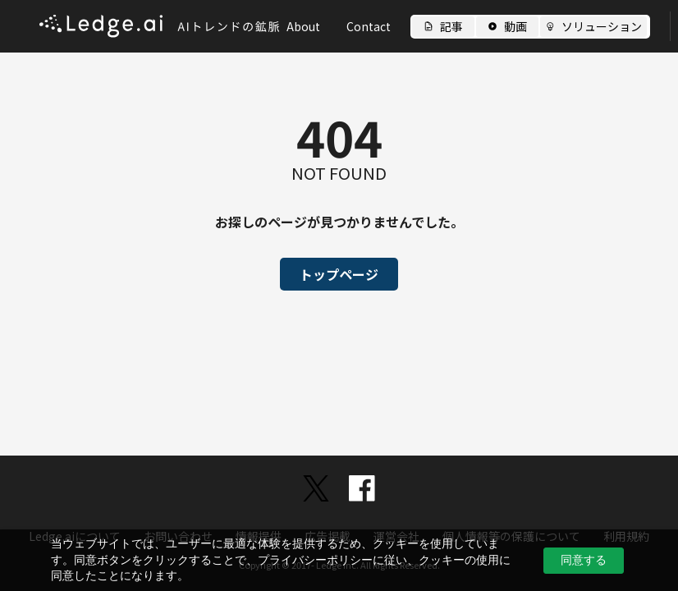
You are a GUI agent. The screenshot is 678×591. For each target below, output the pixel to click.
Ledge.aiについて (75, 536)
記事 (451, 26)
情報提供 (259, 536)
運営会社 (396, 536)
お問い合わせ (178, 536)
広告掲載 (327, 536)
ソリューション (601, 26)
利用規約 (626, 536)
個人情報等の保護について (511, 536)
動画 (515, 26)
